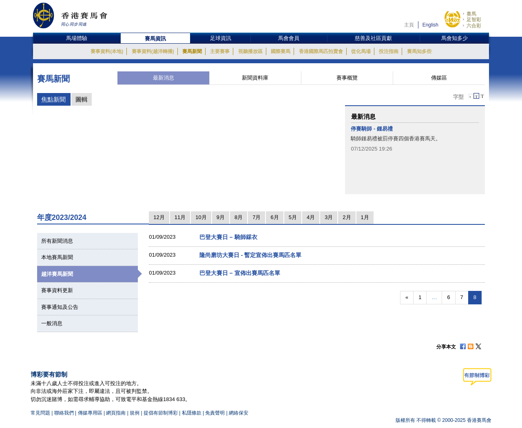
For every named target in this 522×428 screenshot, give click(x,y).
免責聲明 (215, 413)
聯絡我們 (64, 413)
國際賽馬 (280, 51)
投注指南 (388, 51)
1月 (365, 217)
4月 (311, 217)
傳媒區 (439, 78)
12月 (158, 217)
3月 (329, 217)
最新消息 (163, 78)
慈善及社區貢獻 (373, 38)
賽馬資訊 (155, 38)
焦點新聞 (53, 99)
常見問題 (40, 413)
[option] (415, 139)
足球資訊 (220, 38)
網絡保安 (238, 413)
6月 (274, 217)
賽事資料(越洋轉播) (153, 51)
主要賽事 (220, 51)
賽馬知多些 (419, 51)
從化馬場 (361, 51)
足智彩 (474, 19)
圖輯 (81, 99)
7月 (256, 217)
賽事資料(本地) (107, 51)
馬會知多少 (454, 38)
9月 (221, 217)
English (430, 25)
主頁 (409, 25)
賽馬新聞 (192, 51)
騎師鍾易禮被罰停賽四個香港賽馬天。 (396, 138)
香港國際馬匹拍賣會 (321, 51)
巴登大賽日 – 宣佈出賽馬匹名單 (239, 273)
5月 (293, 217)
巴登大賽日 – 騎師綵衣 (228, 237)
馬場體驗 (76, 38)
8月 (238, 217)
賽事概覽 (347, 78)
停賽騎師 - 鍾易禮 (372, 129)
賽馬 (471, 14)
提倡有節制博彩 (161, 413)
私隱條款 (191, 413)
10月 (200, 217)
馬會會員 (288, 38)
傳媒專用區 (90, 413)
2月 (347, 217)
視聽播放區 (250, 51)
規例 (135, 413)
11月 (180, 217)
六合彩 (474, 26)
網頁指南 (116, 413)
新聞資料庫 (255, 78)
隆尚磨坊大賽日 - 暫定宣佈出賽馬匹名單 (250, 255)
